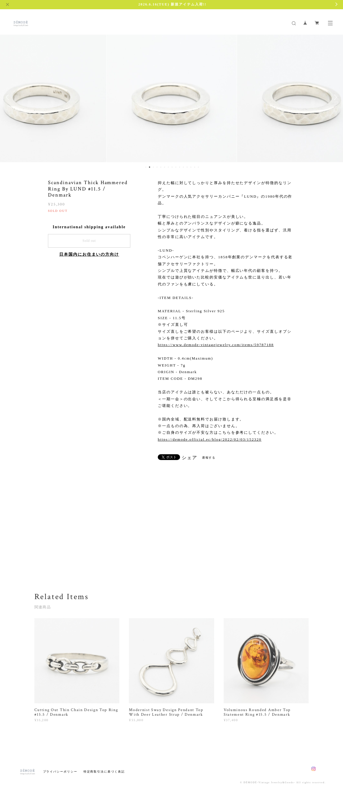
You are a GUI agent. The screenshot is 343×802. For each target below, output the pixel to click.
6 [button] (164, 167)
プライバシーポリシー (60, 771)
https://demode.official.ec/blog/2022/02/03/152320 (210, 439)
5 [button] (160, 167)
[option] (172, 97)
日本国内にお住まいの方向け (89, 254)
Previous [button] (9, 97)
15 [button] (198, 167)
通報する (209, 457)
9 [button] (175, 167)
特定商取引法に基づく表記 (104, 771)
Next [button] (334, 97)
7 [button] (168, 167)
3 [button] (153, 167)
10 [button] (179, 167)
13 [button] (190, 167)
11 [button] (183, 167)
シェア (189, 457)
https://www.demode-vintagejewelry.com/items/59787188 (216, 345)
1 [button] (145, 167)
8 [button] (172, 167)
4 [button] (156, 167)
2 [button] (149, 167)
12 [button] (187, 167)
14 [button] (194, 167)
